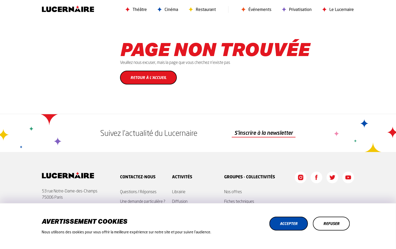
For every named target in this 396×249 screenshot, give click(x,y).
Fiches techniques (239, 201)
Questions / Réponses (138, 191)
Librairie (178, 191)
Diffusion (179, 201)
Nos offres (233, 191)
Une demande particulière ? (142, 201)
